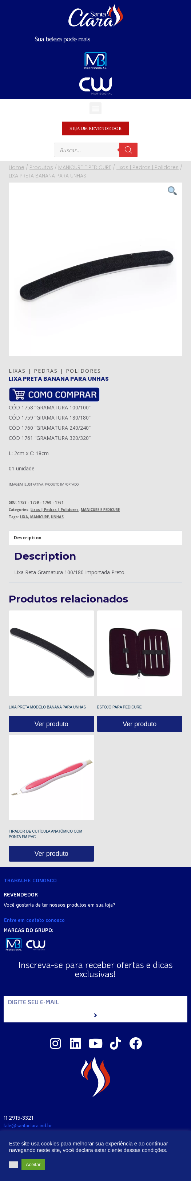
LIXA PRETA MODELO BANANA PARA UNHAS (47, 707)
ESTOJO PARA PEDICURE (119, 707)
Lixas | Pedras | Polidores (55, 370)
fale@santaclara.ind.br (28, 1125)
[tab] (95, 538)
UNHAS (57, 517)
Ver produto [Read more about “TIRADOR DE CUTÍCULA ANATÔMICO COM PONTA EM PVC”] (51, 853)
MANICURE (39, 517)
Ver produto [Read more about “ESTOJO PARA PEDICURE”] (139, 724)
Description (27, 538)
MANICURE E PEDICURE (100, 509)
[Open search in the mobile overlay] (96, 150)
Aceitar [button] (33, 1164)
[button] (95, 108)
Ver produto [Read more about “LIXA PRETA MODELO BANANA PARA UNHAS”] (51, 724)
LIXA (24, 517)
